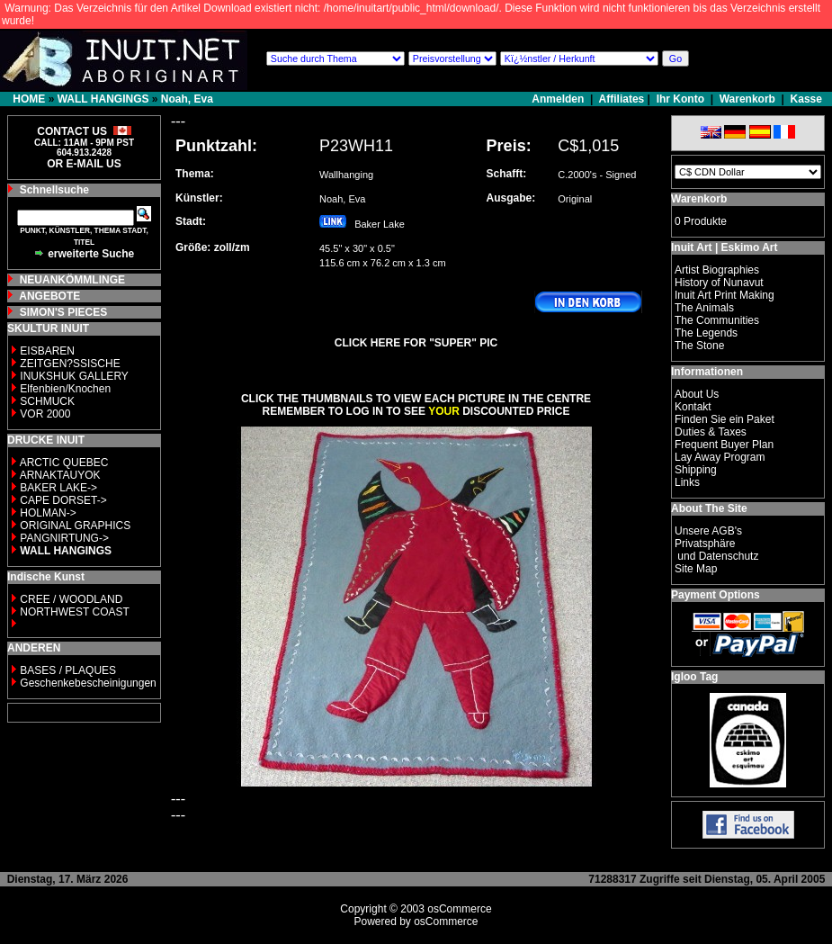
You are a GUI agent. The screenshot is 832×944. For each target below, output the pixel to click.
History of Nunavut (719, 282)
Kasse (806, 99)
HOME (29, 99)
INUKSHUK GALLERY (74, 376)
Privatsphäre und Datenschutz (716, 549)
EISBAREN (47, 351)
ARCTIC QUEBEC (64, 462)
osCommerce (459, 909)
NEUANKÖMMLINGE (72, 280)
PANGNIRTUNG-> (64, 538)
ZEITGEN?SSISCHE (70, 363)
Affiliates (622, 99)
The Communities (717, 320)
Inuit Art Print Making (724, 295)
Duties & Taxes (711, 432)
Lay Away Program (720, 457)
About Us (697, 394)
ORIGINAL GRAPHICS (75, 525)
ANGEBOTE (49, 296)
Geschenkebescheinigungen (88, 683)
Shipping (696, 469)
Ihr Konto (680, 99)
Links (687, 482)
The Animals (704, 307)
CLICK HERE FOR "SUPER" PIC (416, 343)
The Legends (706, 333)
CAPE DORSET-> (63, 500)
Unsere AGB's (708, 531)
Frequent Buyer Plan (724, 444)
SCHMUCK (47, 401)
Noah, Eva (187, 99)
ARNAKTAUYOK (60, 475)
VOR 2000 (45, 414)
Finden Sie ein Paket (724, 419)
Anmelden (559, 99)
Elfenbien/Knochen (65, 388)
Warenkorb (747, 99)
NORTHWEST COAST (73, 612)
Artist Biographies (717, 270)
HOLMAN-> (48, 513)
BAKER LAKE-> (58, 487)
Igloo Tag (694, 676)
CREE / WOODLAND (69, 599)
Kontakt (693, 406)
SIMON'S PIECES (64, 312)
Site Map (696, 568)
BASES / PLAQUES (68, 670)
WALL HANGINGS (103, 99)
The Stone (699, 345)
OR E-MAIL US (84, 163)
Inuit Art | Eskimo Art (724, 247)
